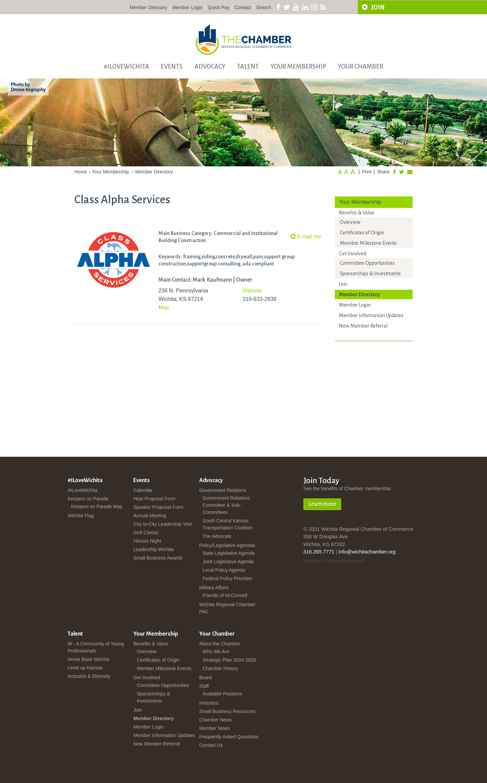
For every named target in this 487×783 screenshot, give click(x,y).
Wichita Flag (81, 515)
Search (263, 7)
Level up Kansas (85, 667)
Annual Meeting (149, 515)
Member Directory (148, 7)
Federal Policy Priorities (227, 578)
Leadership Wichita (153, 549)
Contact (243, 7)
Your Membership (298, 66)
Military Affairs (214, 587)
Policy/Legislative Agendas (227, 545)
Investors (208, 703)
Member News (214, 728)
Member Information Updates (371, 315)
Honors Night (147, 541)
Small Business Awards (157, 558)
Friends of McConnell (225, 595)
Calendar (143, 490)
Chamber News (215, 719)
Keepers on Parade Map (96, 506)
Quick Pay (219, 7)
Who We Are (216, 651)
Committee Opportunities (367, 263)
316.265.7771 (318, 551)
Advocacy (210, 66)
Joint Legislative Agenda (228, 561)
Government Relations (222, 490)
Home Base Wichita (88, 659)
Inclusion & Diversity (89, 676)
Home (80, 171)
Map (164, 307)
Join (343, 284)
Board (205, 677)
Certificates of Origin (362, 232)
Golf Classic (146, 532)
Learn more (322, 504)
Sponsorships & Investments (370, 273)
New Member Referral (363, 326)
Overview (350, 222)
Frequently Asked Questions (228, 736)
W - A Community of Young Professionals (96, 647)
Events (172, 66)
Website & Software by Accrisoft (334, 560)
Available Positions (222, 693)
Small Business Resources (227, 711)
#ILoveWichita (126, 66)
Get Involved (352, 253)
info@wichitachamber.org (367, 551)
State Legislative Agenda (229, 553)
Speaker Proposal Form (158, 507)
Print (367, 171)
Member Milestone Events (368, 243)
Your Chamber (360, 66)
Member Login (187, 7)
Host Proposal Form (154, 498)
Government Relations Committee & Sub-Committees (226, 505)
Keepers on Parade (88, 498)
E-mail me (306, 236)
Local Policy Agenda (224, 570)
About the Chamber (219, 643)
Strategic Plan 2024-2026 (229, 660)
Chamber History (220, 668)
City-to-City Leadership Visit (162, 524)
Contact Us (211, 745)
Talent (248, 66)
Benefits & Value (356, 212)
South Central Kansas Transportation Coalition (228, 524)
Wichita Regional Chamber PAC (227, 608)
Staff (204, 686)
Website (252, 290)
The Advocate (217, 536)
